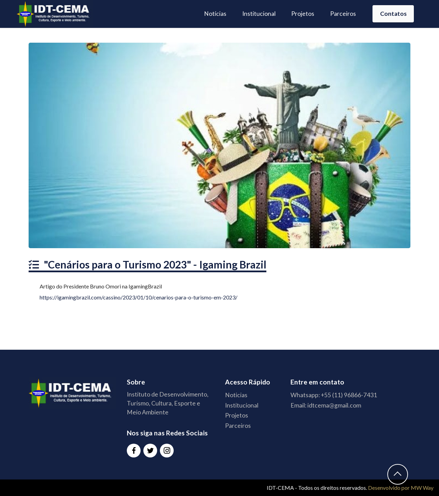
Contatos (393, 13)
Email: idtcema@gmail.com (325, 405)
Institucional (259, 13)
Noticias (236, 395)
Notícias (215, 13)
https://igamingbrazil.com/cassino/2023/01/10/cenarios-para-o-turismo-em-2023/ (138, 297)
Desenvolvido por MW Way (400, 487)
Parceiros (343, 13)
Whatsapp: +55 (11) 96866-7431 (333, 395)
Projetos (302, 13)
